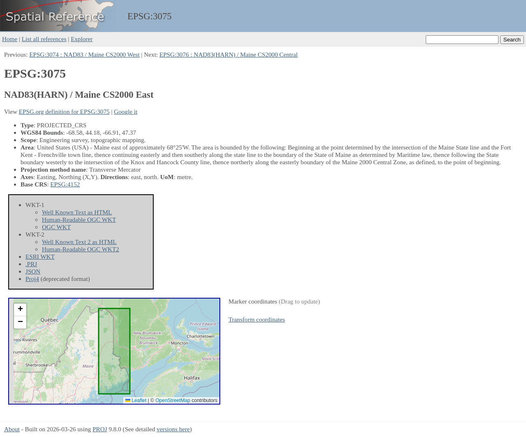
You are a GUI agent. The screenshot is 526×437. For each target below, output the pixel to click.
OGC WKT (56, 226)
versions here (173, 429)
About (12, 429)
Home (9, 38)
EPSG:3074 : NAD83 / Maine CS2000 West (84, 54)
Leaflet (135, 400)
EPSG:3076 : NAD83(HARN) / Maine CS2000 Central (228, 54)
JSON (32, 271)
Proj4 (32, 278)
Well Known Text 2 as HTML (79, 241)
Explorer (81, 38)
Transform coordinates (256, 319)
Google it (125, 111)
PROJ (99, 429)
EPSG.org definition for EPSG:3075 (64, 111)
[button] (20, 310)
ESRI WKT (40, 256)
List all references (44, 38)
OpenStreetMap (172, 400)
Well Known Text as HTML (77, 212)
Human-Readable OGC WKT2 (80, 249)
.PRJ (31, 263)
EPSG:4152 (65, 184)
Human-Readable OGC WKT (79, 219)
